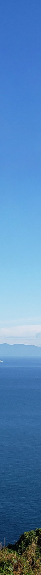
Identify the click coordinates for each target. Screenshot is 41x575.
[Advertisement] (20, 291)
